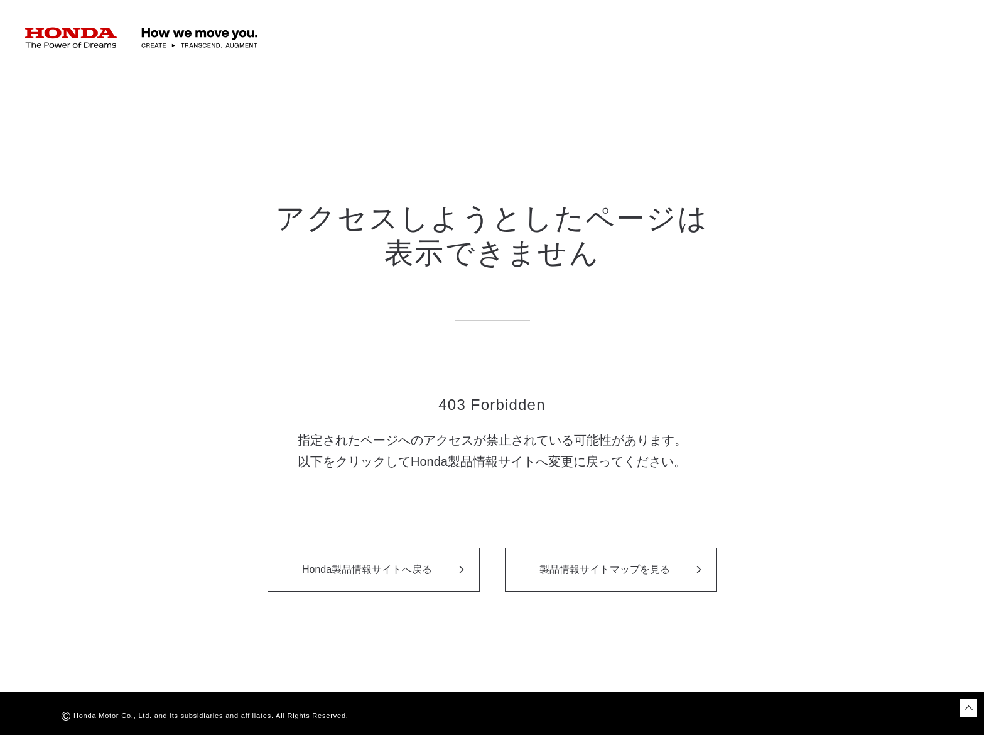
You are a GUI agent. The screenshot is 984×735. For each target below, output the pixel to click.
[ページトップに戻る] (968, 708)
